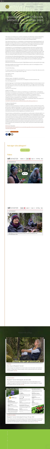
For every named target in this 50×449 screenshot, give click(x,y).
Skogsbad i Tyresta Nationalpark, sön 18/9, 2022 (19, 379)
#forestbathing (8, 127)
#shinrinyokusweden (21, 127)
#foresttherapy (14, 127)
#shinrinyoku (7, 125)
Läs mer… (15, 370)
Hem (23, 4)
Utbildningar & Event (29, 6)
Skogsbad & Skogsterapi (38, 4)
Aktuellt (36, 9)
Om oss (28, 4)
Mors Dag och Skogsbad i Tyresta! (15, 366)
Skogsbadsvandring (14, 131)
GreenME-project (40, 6)
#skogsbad (27, 127)
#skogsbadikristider (12, 128)
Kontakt (41, 9)
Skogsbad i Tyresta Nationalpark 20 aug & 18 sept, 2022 (20, 417)
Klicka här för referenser (25, 150)
